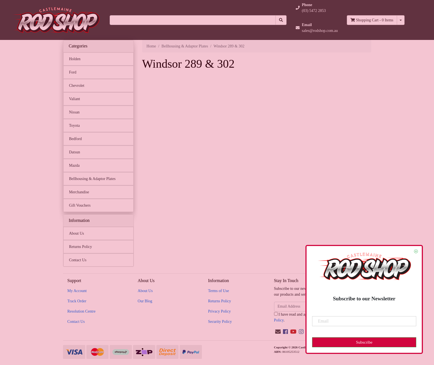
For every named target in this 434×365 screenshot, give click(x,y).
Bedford (75, 139)
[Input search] (193, 20)
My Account (77, 291)
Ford (72, 72)
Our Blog (145, 301)
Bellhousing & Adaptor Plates (92, 179)
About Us (76, 233)
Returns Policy (80, 247)
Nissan (74, 112)
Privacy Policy (219, 311)
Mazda (74, 165)
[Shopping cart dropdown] (401, 20)
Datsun (74, 152)
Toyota (74, 125)
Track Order (76, 301)
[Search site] (281, 20)
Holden (75, 59)
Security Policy (220, 322)
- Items (371, 20)
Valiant (74, 99)
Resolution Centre (81, 311)
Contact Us (78, 260)
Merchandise (79, 192)
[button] (317, 8)
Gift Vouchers (80, 205)
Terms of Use (218, 291)
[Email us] (278, 332)
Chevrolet (76, 85)
